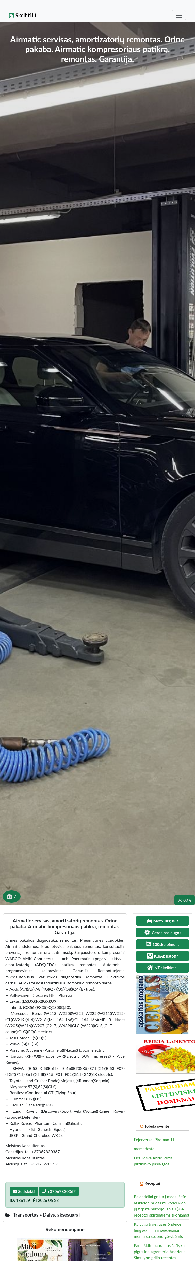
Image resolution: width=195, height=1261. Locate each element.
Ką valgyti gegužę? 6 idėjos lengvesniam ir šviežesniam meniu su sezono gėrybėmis (158, 1230)
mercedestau (145, 1148)
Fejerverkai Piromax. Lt (154, 1139)
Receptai (152, 1183)
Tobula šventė (156, 1125)
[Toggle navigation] (179, 15)
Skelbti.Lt (22, 15)
